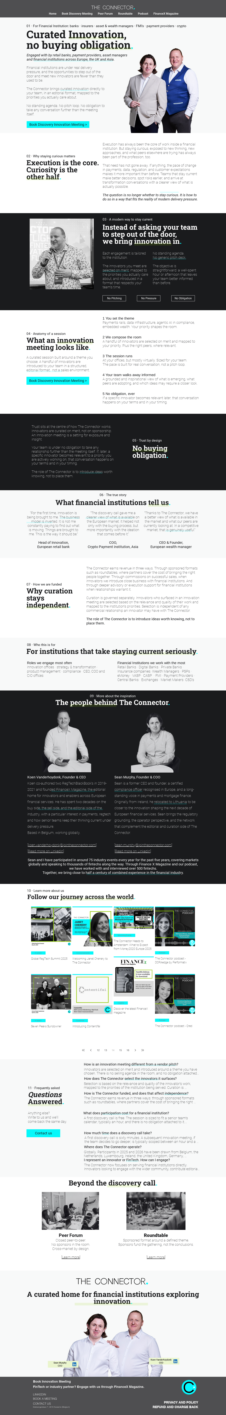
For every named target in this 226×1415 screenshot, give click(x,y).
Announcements (83, 953)
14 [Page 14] (113, 1050)
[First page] (83, 1050)
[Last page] (142, 1050)
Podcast (162, 953)
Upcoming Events (124, 935)
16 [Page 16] (127, 1050)
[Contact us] (43, 1133)
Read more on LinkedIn (45, 851)
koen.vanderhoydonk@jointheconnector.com (62, 845)
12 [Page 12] (98, 1050)
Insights (121, 1003)
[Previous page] (91, 1050)
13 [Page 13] (105, 1050)
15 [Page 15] (120, 1050)
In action (38, 953)
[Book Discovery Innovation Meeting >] (58, 124)
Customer (80, 1020)
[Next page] (135, 1050)
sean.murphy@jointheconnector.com (143, 845)
